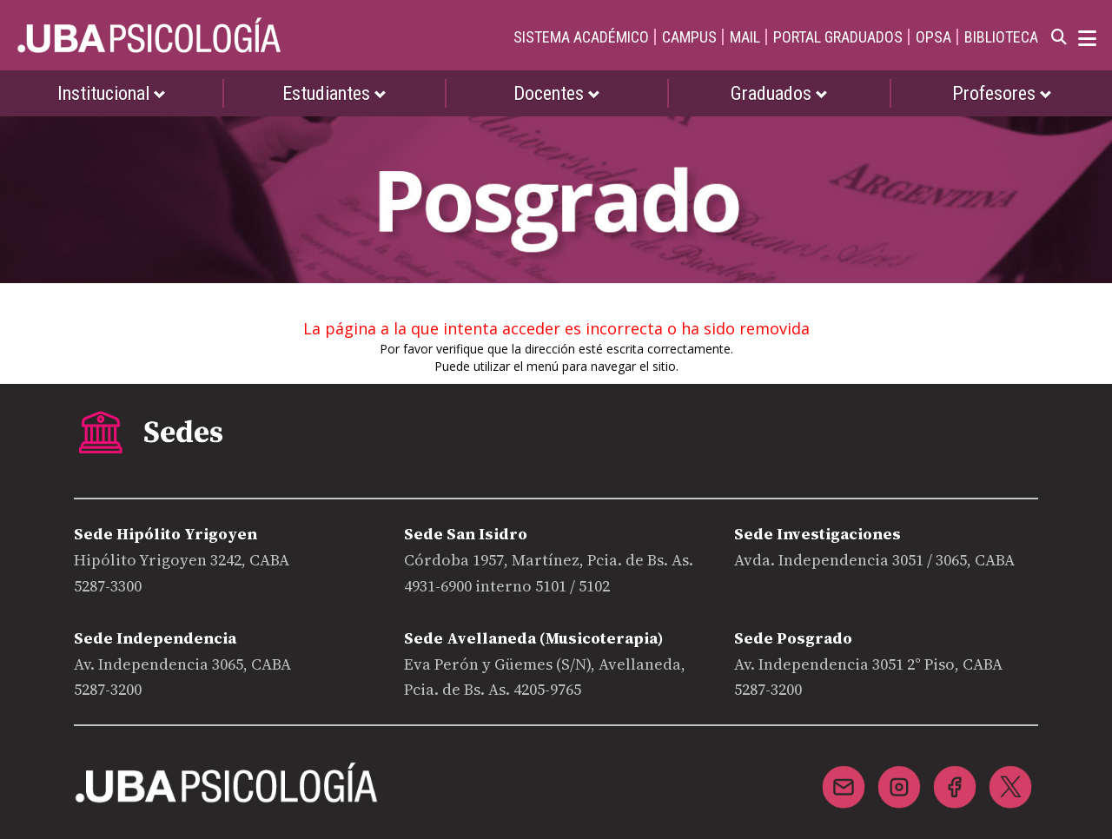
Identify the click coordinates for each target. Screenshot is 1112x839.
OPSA (933, 37)
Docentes (556, 93)
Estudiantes (334, 93)
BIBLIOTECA (1001, 37)
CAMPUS (689, 37)
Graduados (779, 93)
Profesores (1002, 93)
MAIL (745, 37)
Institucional (111, 93)
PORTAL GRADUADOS (838, 37)
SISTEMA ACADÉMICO (581, 37)
